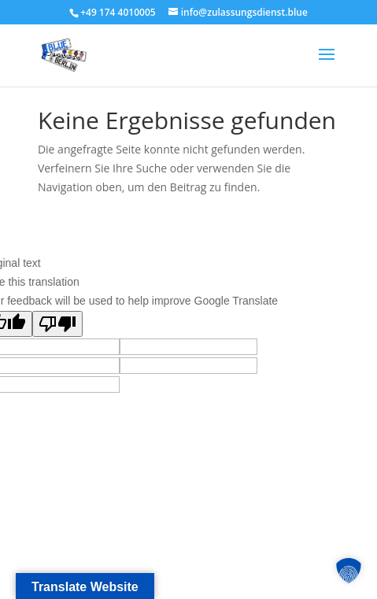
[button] (348, 570)
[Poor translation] (57, 324)
